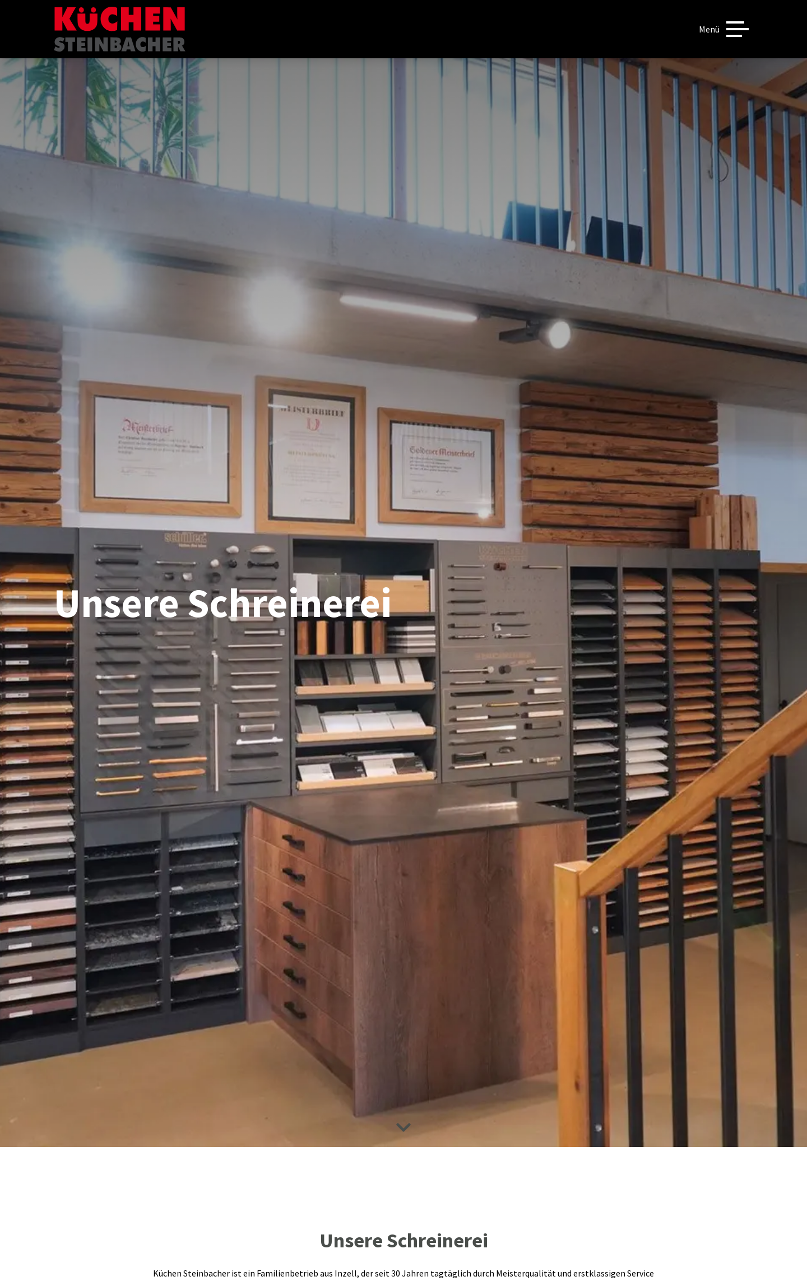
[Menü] (724, 29)
